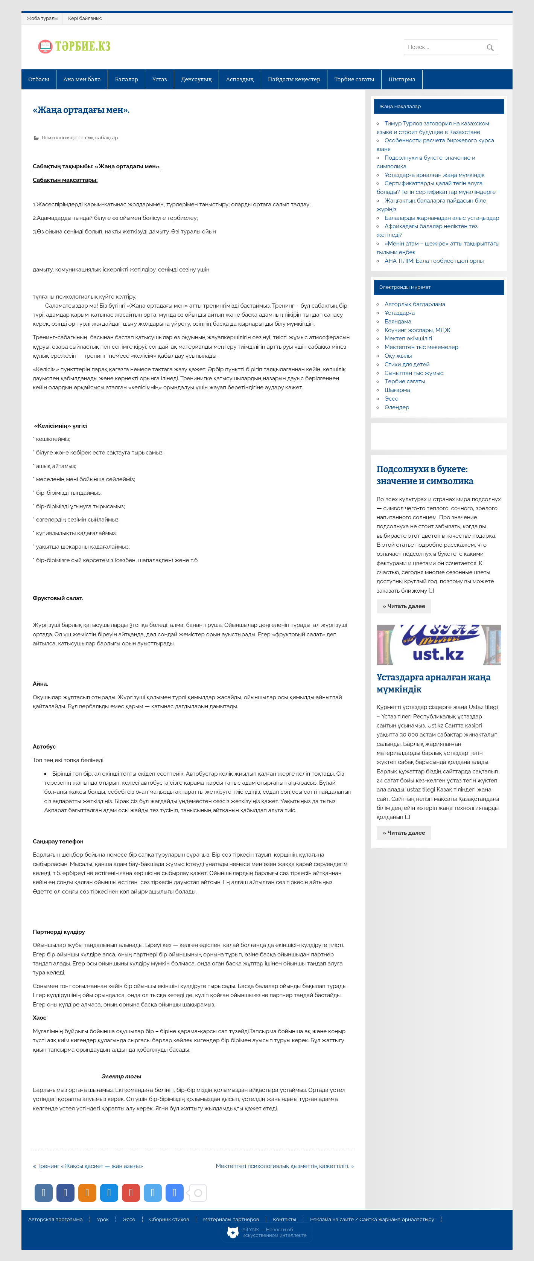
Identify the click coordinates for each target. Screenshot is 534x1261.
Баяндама (398, 321)
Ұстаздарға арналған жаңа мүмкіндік (435, 175)
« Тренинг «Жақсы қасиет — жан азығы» (88, 1166)
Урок (103, 1219)
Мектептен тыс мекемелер (421, 347)
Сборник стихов (169, 1219)
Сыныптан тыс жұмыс (414, 373)
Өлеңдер (397, 407)
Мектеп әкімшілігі (408, 338)
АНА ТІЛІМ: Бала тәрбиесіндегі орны (434, 261)
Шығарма (401, 79)
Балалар (126, 79)
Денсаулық (196, 79)
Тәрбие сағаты (354, 79)
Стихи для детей (407, 364)
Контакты (284, 1219)
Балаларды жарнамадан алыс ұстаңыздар (442, 218)
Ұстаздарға (400, 313)
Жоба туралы (42, 18)
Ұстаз (159, 79)
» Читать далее (403, 606)
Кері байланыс (85, 18)
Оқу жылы (398, 355)
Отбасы (38, 79)
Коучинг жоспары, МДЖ (417, 330)
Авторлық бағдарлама (415, 304)
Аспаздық (240, 79)
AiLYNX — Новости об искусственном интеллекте (274, 1232)
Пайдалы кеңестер (294, 79)
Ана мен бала (82, 79)
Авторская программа (55, 1219)
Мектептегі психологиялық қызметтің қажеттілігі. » (285, 1166)
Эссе (391, 398)
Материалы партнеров (231, 1219)
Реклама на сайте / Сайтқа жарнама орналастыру (372, 1219)
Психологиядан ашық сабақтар (80, 137)
